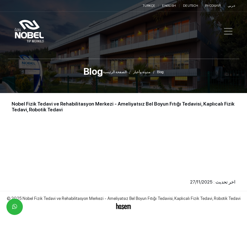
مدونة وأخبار (142, 72)
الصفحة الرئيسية (115, 72)
